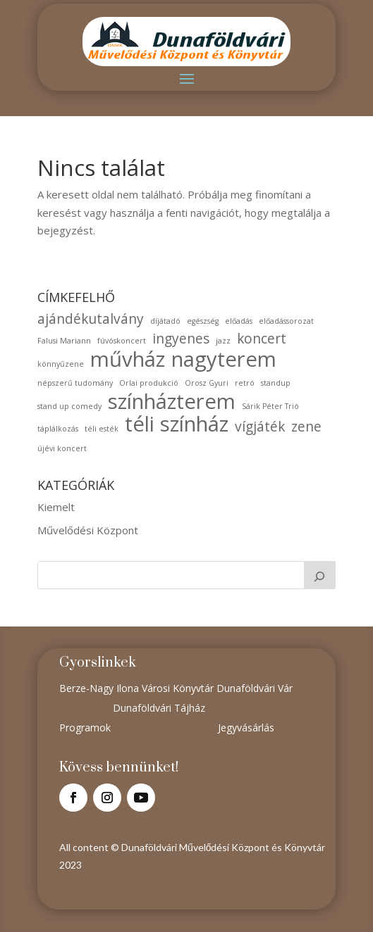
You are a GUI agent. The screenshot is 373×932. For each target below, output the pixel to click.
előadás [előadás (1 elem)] (238, 321)
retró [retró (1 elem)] (245, 383)
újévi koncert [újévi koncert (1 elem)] (62, 448)
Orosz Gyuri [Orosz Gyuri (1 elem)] (206, 383)
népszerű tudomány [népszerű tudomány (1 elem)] (75, 383)
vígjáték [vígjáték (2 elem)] (260, 427)
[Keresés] (320, 575)
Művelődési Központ (87, 530)
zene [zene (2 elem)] (306, 427)
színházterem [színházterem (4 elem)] (172, 402)
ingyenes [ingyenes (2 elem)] (180, 339)
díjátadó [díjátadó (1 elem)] (165, 321)
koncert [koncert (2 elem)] (261, 339)
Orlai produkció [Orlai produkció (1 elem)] (148, 383)
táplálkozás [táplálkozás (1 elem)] (57, 429)
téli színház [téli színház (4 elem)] (176, 424)
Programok (85, 727)
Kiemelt (56, 507)
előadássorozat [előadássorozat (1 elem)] (286, 321)
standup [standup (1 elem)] (276, 383)
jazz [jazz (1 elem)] (223, 341)
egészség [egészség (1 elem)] (203, 321)
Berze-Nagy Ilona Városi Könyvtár (137, 688)
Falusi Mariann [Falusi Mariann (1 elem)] (64, 341)
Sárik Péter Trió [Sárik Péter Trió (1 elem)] (270, 406)
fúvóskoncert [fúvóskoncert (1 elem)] (121, 341)
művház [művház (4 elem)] (127, 360)
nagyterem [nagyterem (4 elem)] (223, 360)
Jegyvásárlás (246, 727)
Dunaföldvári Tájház (159, 707)
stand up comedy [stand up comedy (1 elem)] (69, 406)
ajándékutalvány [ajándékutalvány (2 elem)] (90, 319)
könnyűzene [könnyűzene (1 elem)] (60, 364)
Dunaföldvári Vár (254, 688)
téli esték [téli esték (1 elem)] (101, 429)
